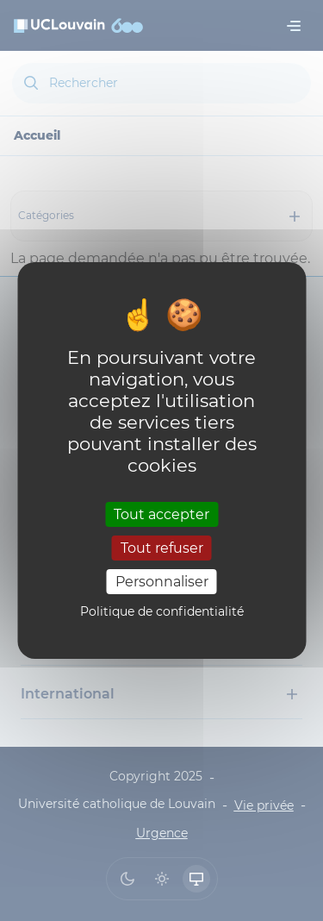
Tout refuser (162, 548)
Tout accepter (161, 513)
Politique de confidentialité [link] (162, 611)
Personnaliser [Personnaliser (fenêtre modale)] (161, 581)
